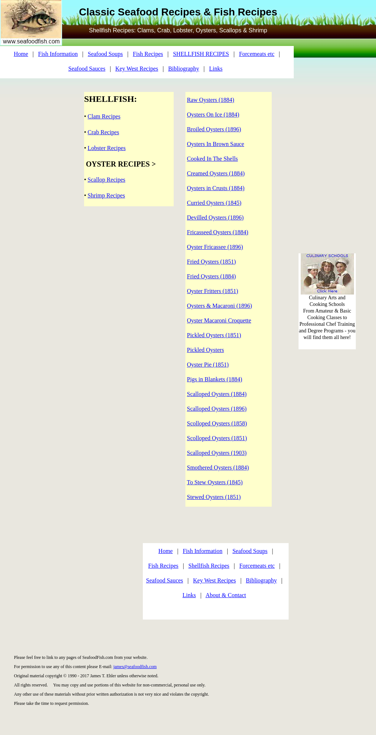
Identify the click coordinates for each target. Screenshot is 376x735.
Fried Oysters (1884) (211, 276)
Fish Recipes (148, 54)
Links (216, 68)
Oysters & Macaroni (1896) (219, 306)
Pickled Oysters (205, 350)
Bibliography (183, 68)
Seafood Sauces (86, 68)
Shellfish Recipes (208, 566)
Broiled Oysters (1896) (214, 129)
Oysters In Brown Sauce (215, 144)
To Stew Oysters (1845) (215, 482)
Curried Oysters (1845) (214, 203)
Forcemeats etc (256, 54)
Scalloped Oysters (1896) (217, 409)
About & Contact (226, 595)
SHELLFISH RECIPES (201, 54)
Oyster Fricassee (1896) (215, 247)
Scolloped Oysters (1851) (217, 438)
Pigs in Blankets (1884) (214, 379)
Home (21, 54)
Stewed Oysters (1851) (214, 497)
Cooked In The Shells (212, 159)
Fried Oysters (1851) (211, 261)
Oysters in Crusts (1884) (216, 188)
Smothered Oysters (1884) (218, 467)
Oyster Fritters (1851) (212, 291)
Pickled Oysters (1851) (214, 335)
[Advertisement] (69, 580)
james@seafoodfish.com (135, 666)
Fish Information (58, 54)
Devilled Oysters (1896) (215, 217)
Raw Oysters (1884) (210, 100)
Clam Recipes (104, 116)
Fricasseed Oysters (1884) (217, 232)
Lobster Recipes (107, 148)
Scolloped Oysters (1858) (217, 423)
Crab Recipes (103, 132)
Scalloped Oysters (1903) (217, 453)
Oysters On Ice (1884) (213, 114)
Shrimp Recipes (106, 195)
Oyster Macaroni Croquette (219, 320)
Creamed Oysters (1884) (216, 173)
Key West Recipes (136, 68)
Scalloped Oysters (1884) (217, 394)
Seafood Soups (105, 54)
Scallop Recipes (107, 179)
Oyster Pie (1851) (208, 364)
